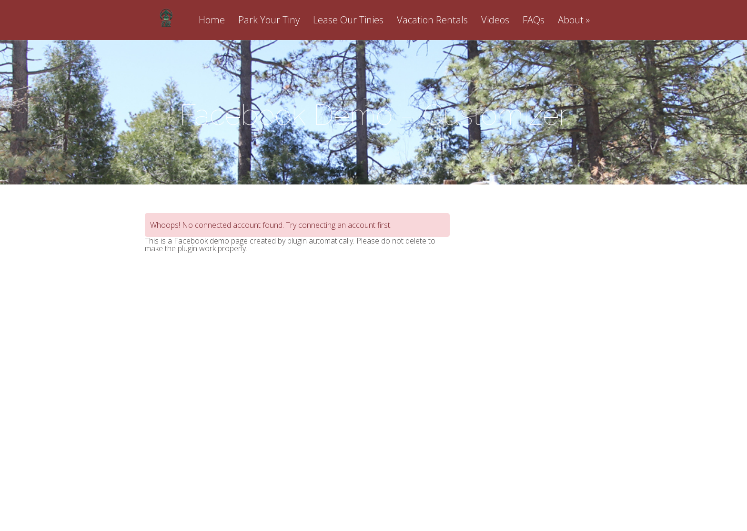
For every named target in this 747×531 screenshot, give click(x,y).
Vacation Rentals (432, 20)
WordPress (447, 481)
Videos (495, 20)
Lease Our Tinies (348, 20)
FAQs (534, 20)
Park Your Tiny (269, 20)
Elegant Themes (351, 481)
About (571, 20)
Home (212, 20)
